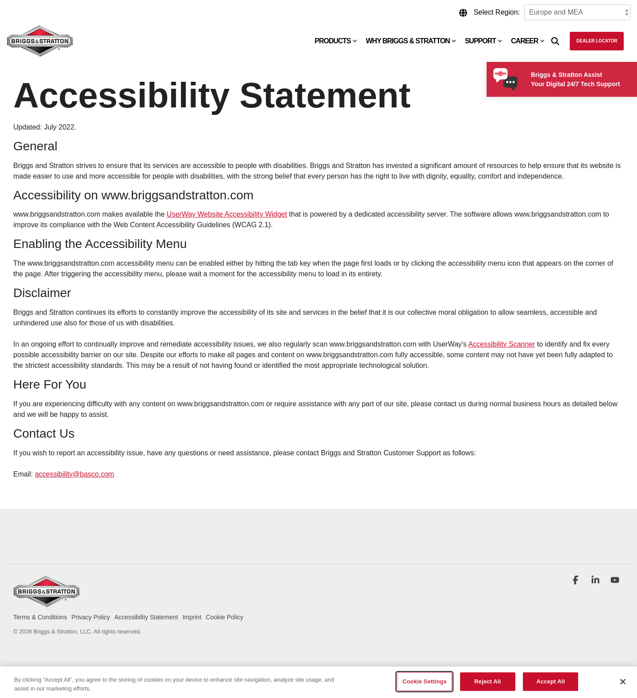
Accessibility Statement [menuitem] (146, 617)
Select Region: (497, 12)
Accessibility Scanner (501, 344)
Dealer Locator (596, 40)
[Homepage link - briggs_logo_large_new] (46, 602)
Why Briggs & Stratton (411, 41)
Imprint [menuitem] (191, 617)
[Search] (555, 41)
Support (483, 41)
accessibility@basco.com (74, 474)
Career (528, 41)
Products (336, 41)
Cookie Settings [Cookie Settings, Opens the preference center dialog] (425, 681)
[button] (576, 581)
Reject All (487, 681)
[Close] (623, 681)
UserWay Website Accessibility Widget (227, 214)
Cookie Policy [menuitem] (224, 617)
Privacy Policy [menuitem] (90, 617)
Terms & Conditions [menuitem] (40, 617)
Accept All (551, 681)
